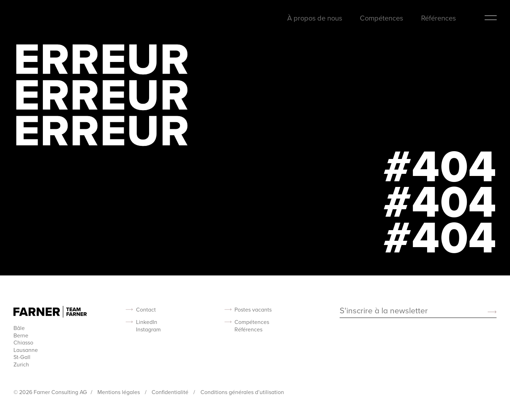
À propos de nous (314, 18)
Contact (146, 309)
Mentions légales (119, 392)
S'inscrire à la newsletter (384, 311)
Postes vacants (253, 309)
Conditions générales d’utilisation (242, 392)
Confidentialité (171, 392)
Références (438, 18)
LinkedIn (146, 322)
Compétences (381, 18)
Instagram (148, 329)
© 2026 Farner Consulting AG (50, 392)
